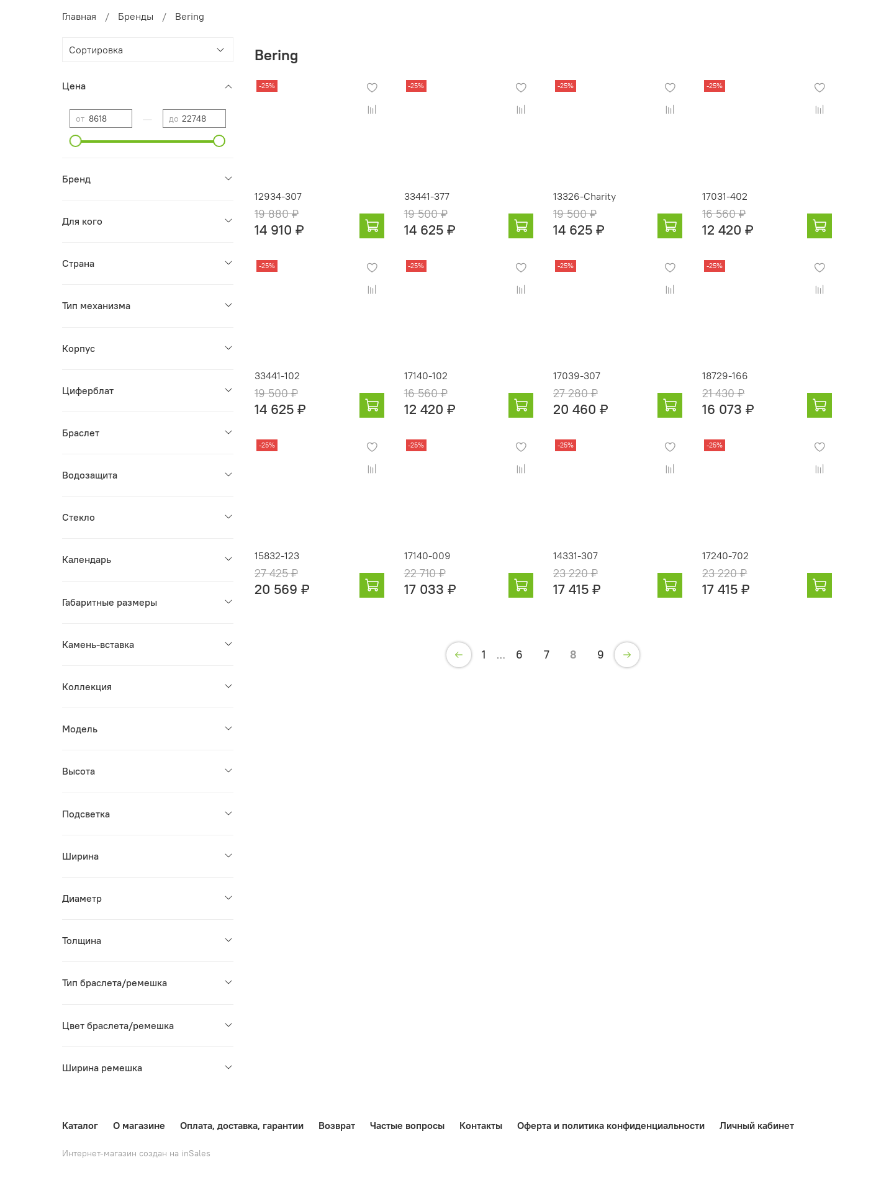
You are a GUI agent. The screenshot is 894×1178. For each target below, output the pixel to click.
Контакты (480, 1125)
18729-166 (725, 375)
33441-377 (426, 196)
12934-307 (278, 196)
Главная (79, 16)
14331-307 (575, 555)
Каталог (80, 1125)
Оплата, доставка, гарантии (242, 1125)
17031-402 (724, 196)
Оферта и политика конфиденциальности (611, 1125)
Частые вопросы (407, 1125)
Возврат (336, 1125)
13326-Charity (584, 196)
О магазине (139, 1125)
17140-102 (426, 375)
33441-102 (277, 375)
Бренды (135, 16)
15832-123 (277, 555)
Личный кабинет (757, 1125)
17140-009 (427, 555)
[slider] (75, 141)
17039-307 (576, 375)
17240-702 (725, 555)
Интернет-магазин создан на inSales (136, 1153)
